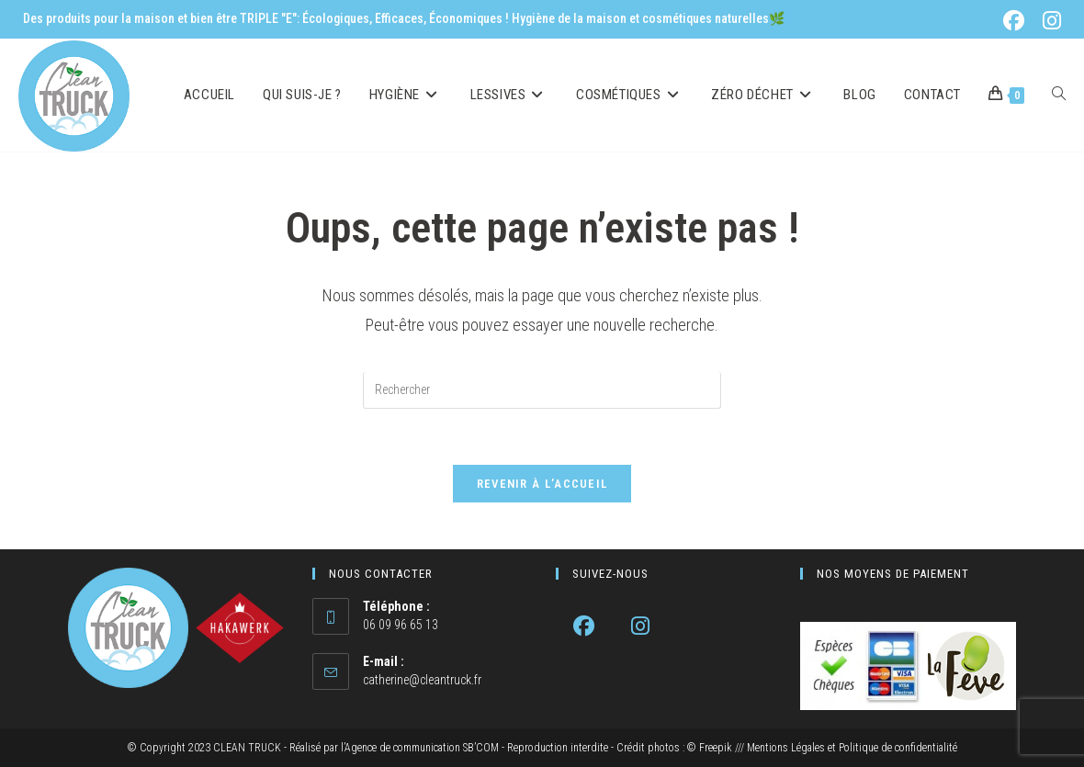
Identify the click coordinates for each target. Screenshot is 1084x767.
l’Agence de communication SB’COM (420, 747)
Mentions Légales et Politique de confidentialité (852, 747)
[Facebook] (584, 626)
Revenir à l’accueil (542, 484)
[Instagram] (640, 626)
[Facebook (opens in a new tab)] (1017, 20)
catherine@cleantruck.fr (422, 679)
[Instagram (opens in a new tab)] (1049, 20)
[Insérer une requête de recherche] (542, 390)
